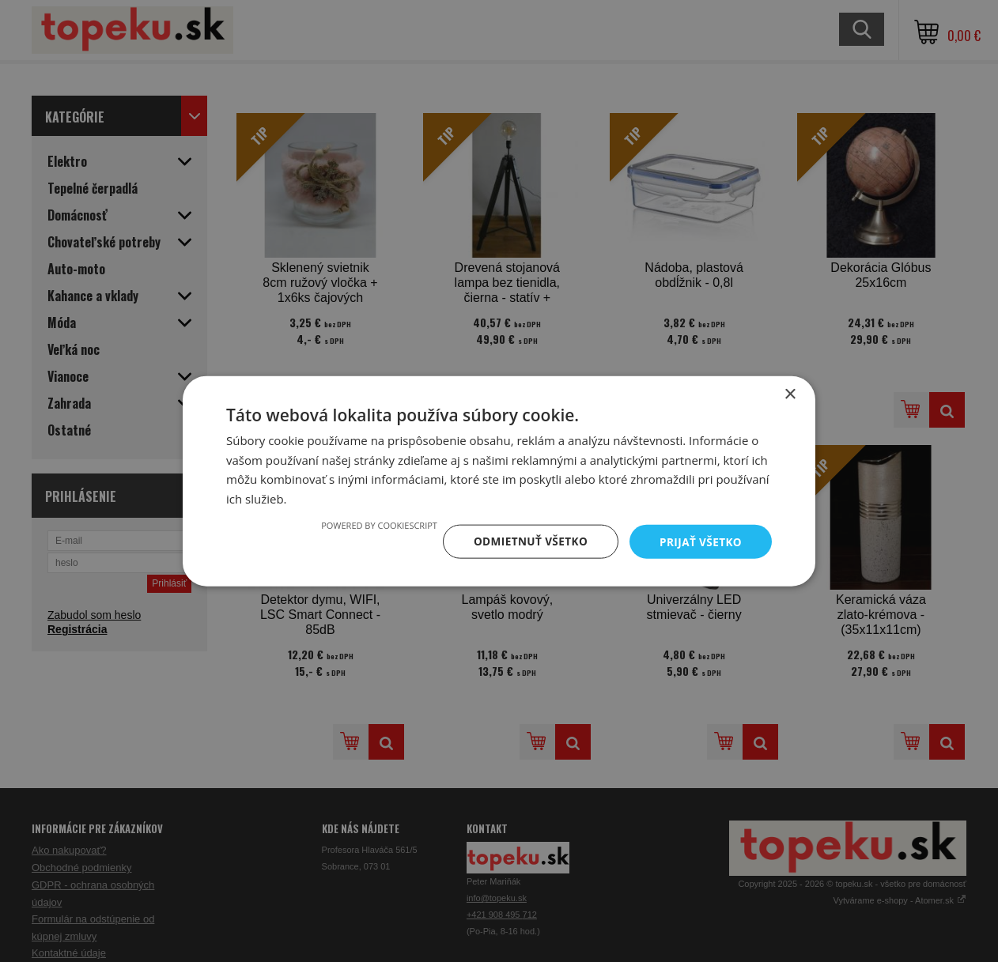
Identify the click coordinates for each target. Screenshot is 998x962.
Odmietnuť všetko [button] (526, 541)
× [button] (790, 393)
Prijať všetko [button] (699, 541)
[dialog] (499, 481)
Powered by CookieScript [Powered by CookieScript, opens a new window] (374, 524)
